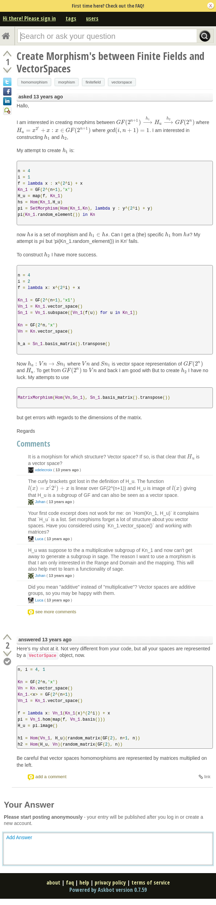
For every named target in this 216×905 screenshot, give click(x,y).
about (53, 882)
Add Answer (19, 837)
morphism (66, 82)
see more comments (55, 611)
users (92, 18)
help (84, 882)
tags (71, 18)
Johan (40, 502)
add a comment (51, 776)
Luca (39, 539)
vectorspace (122, 82)
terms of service (150, 882)
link (207, 776)
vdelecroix (43, 470)
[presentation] (155, 122)
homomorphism (34, 82)
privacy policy (110, 882)
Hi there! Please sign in (29, 18)
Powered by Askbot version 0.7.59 (108, 890)
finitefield (93, 82)
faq (70, 882)
